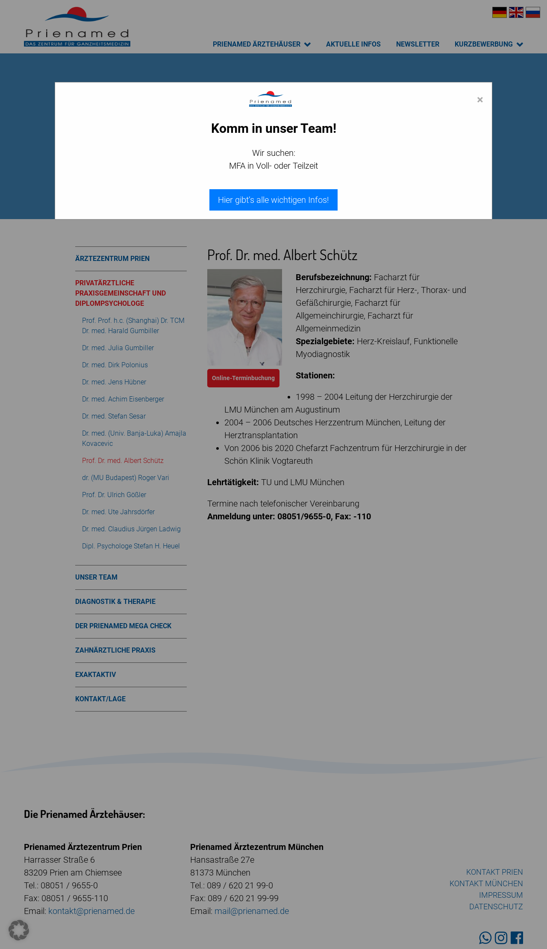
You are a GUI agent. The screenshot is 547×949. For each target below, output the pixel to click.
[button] (19, 930)
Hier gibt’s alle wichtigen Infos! (273, 200)
